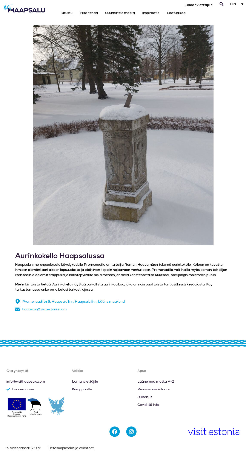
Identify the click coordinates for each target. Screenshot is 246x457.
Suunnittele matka (120, 13)
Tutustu (66, 13)
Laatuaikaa (176, 13)
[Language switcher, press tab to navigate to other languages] (237, 4)
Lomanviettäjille (198, 5)
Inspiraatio (151, 13)
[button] (221, 4)
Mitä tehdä (89, 13)
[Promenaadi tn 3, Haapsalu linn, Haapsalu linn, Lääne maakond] (17, 301)
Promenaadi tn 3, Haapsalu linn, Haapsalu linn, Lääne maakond (73, 301)
